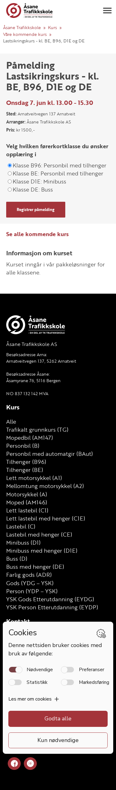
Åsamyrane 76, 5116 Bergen (33, 380)
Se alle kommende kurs (37, 234)
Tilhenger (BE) (24, 470)
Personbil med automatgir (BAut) (49, 454)
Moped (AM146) (26, 502)
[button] (107, 10)
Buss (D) (16, 559)
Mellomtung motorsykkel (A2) (45, 486)
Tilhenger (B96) (26, 462)
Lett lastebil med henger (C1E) (45, 518)
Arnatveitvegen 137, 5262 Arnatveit (41, 361)
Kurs (52, 27)
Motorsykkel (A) (26, 494)
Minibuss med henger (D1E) (41, 550)
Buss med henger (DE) (35, 567)
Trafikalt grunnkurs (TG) (37, 429)
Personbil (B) (22, 446)
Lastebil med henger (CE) (39, 534)
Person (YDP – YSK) (32, 591)
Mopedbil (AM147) (29, 438)
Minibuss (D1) (23, 542)
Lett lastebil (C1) (27, 510)
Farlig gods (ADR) (29, 575)
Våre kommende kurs (25, 34)
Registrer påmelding (35, 209)
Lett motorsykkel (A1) (34, 478)
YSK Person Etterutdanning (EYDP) (52, 607)
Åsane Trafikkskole (22, 27)
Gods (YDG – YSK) (30, 583)
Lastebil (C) (20, 526)
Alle (11, 421)
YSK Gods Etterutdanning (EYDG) (50, 599)
